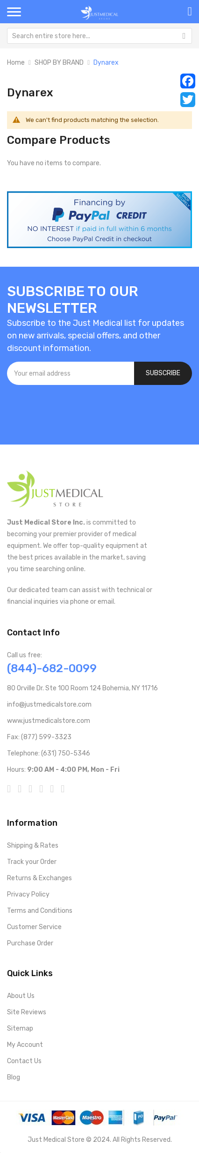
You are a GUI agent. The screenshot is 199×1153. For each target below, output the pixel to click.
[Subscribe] (163, 373)
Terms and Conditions (39, 911)
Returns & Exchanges (39, 878)
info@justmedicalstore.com (49, 704)
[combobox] (99, 36)
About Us (21, 996)
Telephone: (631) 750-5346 (48, 753)
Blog (13, 1077)
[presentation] (78, 410)
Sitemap (20, 1028)
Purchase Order (30, 943)
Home (16, 63)
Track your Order (32, 862)
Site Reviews (26, 1012)
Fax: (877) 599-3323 (39, 737)
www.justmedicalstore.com (48, 721)
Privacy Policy (28, 894)
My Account (25, 1045)
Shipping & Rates (32, 846)
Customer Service (34, 927)
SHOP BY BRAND (59, 63)
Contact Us (24, 1061)
